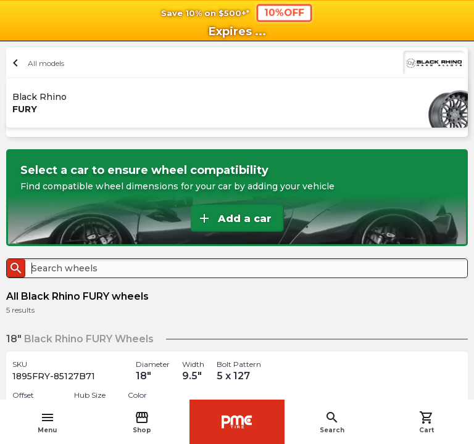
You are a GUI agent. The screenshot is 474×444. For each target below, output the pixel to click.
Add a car (234, 218)
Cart (426, 422)
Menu (47, 422)
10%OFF (284, 12)
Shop (142, 422)
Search (332, 422)
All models (36, 63)
